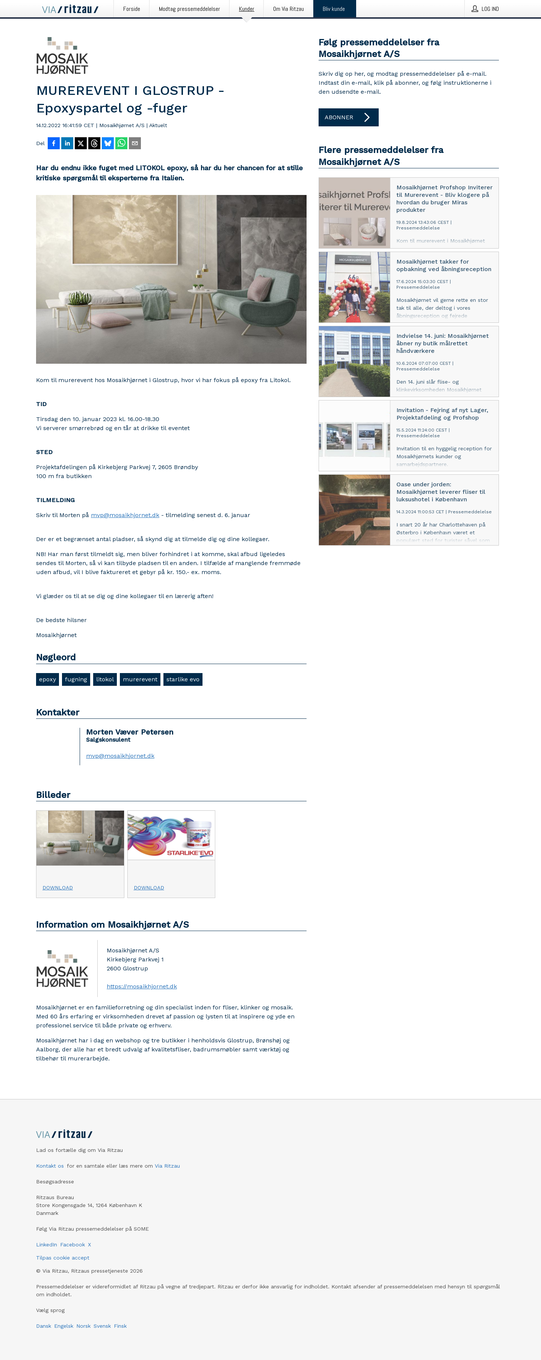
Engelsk (63, 1326)
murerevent (140, 679)
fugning (76, 679)
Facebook (72, 1245)
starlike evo (182, 679)
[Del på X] (81, 144)
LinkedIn (46, 1245)
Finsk (120, 1326)
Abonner (349, 117)
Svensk (102, 1326)
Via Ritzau (167, 1166)
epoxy (47, 679)
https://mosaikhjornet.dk (142, 986)
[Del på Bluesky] (108, 144)
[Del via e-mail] (135, 144)
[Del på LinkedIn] (67, 144)
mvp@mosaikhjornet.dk (125, 515)
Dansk (43, 1326)
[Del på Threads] (94, 144)
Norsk (83, 1326)
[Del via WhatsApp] (121, 144)
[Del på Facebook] (54, 144)
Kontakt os (50, 1166)
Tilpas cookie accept (62, 1258)
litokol (105, 679)
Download (57, 888)
